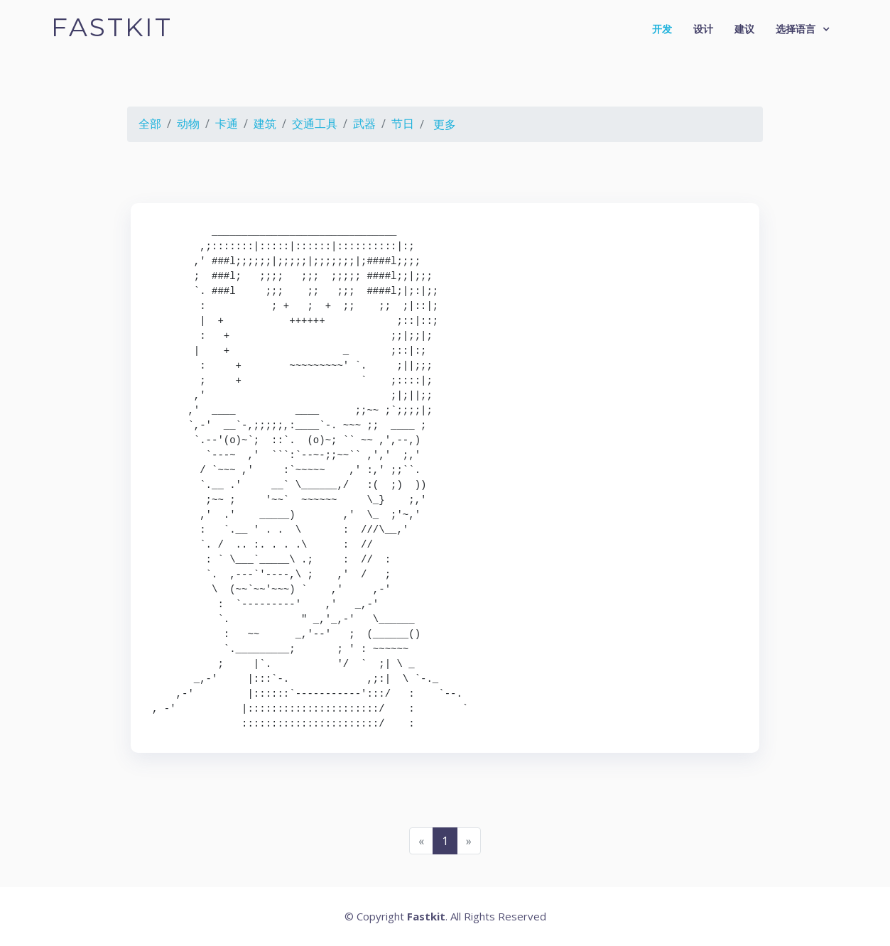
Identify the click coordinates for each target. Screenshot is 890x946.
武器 (364, 123)
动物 (188, 123)
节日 (402, 123)
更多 (444, 124)
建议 (744, 29)
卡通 (226, 123)
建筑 (265, 123)
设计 (703, 29)
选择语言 (795, 29)
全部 (150, 123)
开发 (662, 29)
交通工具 (314, 123)
